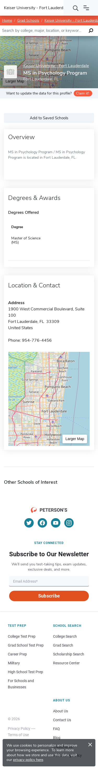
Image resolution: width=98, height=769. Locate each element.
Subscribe (49, 596)
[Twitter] (29, 523)
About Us (60, 711)
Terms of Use (18, 735)
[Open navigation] (86, 7)
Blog (56, 738)
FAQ (56, 729)
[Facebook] (42, 523)
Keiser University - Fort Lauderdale (56, 65)
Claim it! (82, 93)
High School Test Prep (25, 672)
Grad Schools (28, 20)
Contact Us (62, 720)
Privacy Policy (19, 728)
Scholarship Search (68, 654)
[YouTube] (55, 523)
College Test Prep (22, 636)
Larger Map (74, 439)
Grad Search (63, 645)
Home (7, 20)
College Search (65, 636)
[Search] (76, 7)
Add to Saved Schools (49, 118)
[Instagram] (69, 523)
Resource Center (66, 663)
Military (14, 663)
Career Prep (17, 654)
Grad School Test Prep (26, 645)
